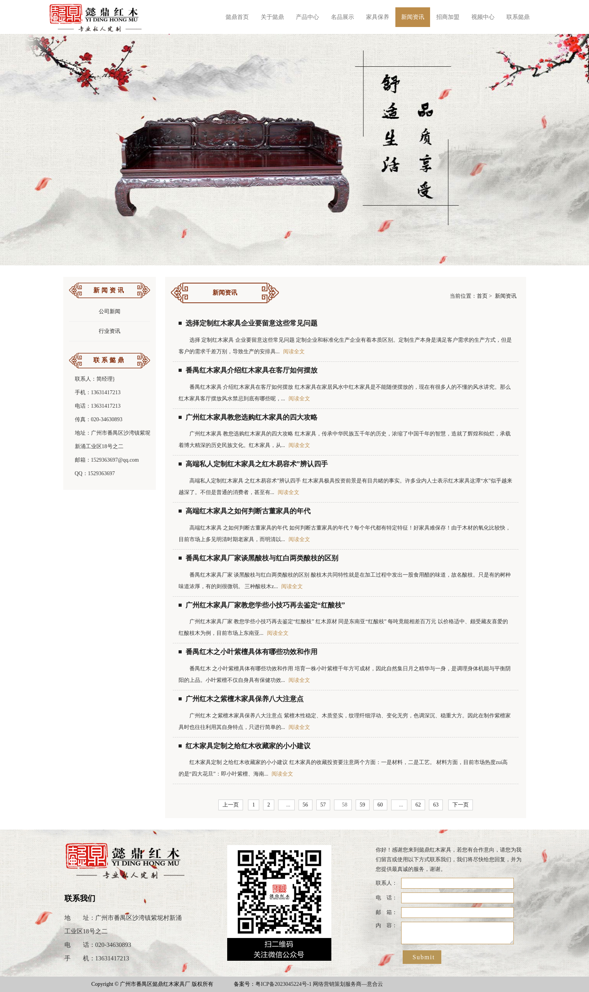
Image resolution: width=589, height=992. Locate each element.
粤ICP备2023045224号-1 (283, 984)
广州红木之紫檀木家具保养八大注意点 (241, 699)
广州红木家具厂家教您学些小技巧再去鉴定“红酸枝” (262, 605)
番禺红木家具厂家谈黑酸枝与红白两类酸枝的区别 (258, 558)
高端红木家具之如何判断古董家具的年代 (245, 511)
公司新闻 (109, 311)
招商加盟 (447, 17)
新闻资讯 (412, 17)
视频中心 (482, 17)
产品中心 (307, 17)
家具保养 (377, 17)
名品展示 (342, 17)
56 (305, 805)
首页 (482, 296)
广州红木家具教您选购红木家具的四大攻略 (248, 417)
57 (323, 805)
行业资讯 (109, 331)
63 (436, 805)
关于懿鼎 (272, 17)
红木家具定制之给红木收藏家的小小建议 (245, 746)
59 (362, 805)
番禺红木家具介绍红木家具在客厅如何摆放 (248, 370)
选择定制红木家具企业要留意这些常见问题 (248, 323)
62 (418, 805)
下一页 (460, 805)
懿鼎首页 (237, 17)
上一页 (231, 805)
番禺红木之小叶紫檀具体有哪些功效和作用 (248, 652)
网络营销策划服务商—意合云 (348, 984)
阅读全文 (294, 351)
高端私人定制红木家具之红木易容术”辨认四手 (253, 464)
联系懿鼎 (518, 17)
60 (380, 805)
